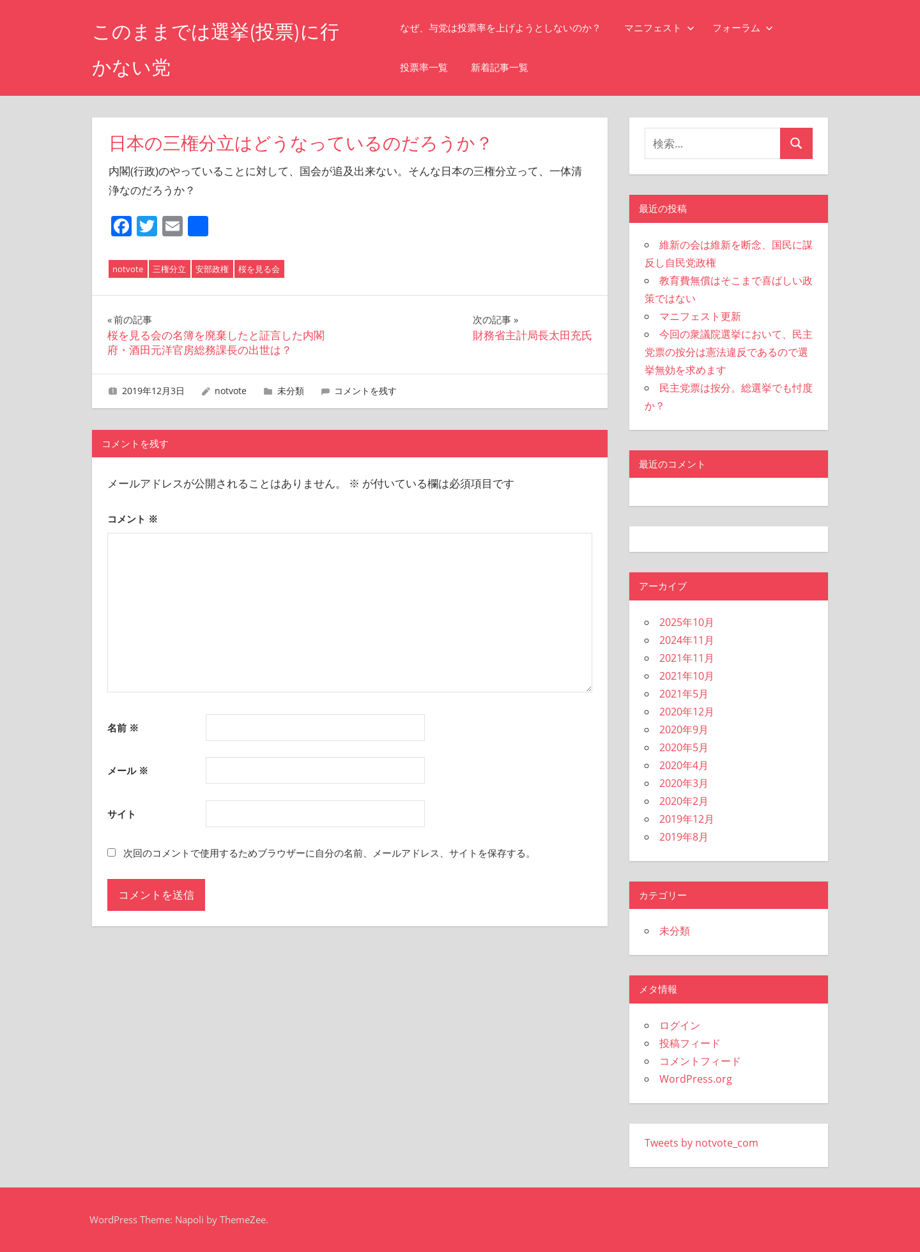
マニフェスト (670, 28)
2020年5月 (684, 747)
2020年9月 (684, 729)
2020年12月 (686, 712)
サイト (121, 813)
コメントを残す (365, 391)
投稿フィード (690, 1043)
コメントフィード (700, 1061)
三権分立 (169, 269)
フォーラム (753, 28)
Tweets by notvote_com (701, 1143)
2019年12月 (686, 819)
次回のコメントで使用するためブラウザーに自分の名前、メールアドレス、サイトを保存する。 (329, 852)
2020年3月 (684, 783)
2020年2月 (684, 801)
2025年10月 (686, 622)
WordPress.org (695, 1079)
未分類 (290, 391)
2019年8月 (684, 837)
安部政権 (212, 269)
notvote (127, 269)
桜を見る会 (259, 269)
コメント (132, 518)
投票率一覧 (435, 67)
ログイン (679, 1025)
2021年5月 (684, 694)
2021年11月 (686, 658)
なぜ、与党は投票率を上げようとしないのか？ (511, 28)
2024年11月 (686, 640)
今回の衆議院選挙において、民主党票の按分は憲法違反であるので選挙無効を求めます (729, 352)
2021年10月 (686, 676)
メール (127, 770)
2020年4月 (684, 765)
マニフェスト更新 (700, 316)
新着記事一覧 (510, 67)
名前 (123, 727)
